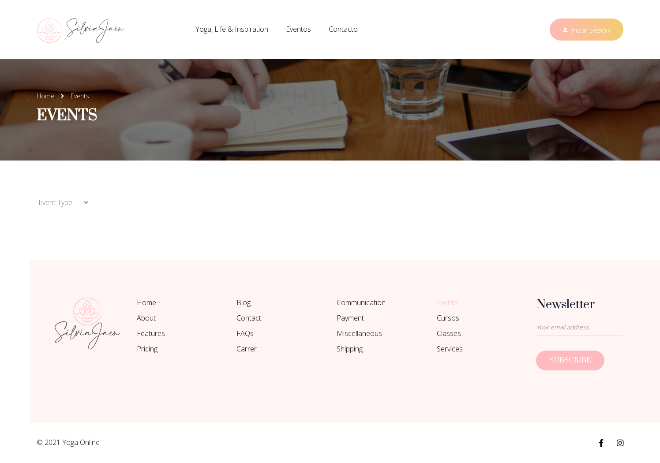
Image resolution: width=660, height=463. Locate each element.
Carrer (246, 349)
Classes (449, 333)
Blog (243, 302)
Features (151, 333)
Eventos (298, 29)
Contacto (343, 29)
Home (45, 96)
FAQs (245, 333)
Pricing (147, 349)
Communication (361, 302)
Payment (350, 318)
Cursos (448, 318)
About (146, 318)
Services (450, 349)
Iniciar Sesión (590, 30)
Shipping (350, 349)
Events (447, 302)
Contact (248, 318)
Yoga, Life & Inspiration (231, 29)
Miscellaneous (359, 333)
